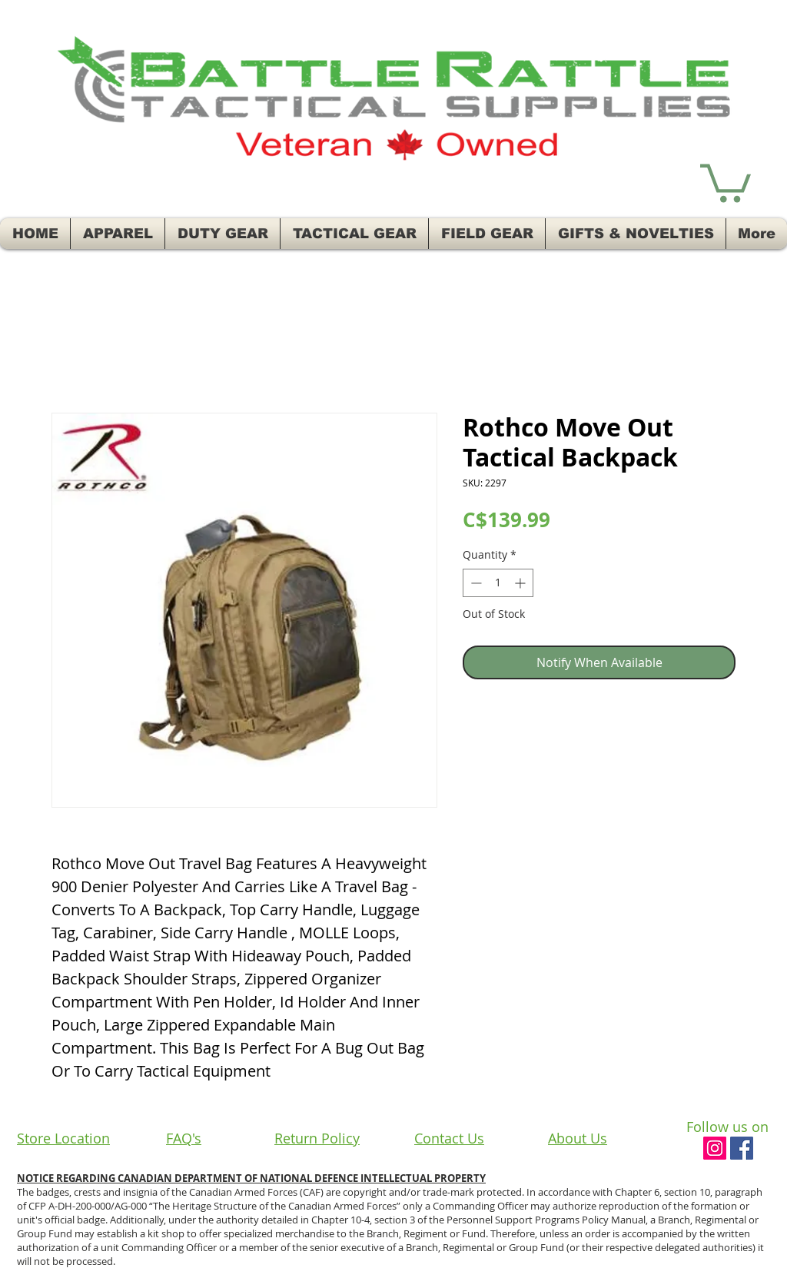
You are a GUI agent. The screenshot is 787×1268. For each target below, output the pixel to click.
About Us (577, 1138)
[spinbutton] (498, 582)
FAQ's (183, 1138)
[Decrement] (474, 582)
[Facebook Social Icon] (741, 1148)
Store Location (63, 1138)
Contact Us (449, 1138)
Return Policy (317, 1138)
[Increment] (521, 582)
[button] (725, 181)
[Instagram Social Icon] (714, 1148)
